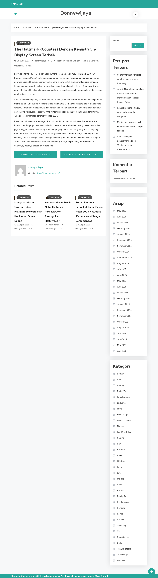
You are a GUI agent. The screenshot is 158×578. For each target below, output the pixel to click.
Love (119, 473)
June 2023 (122, 339)
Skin (119, 531)
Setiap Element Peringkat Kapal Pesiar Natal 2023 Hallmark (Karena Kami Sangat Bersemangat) (89, 212)
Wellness (121, 560)
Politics (120, 490)
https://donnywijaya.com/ (48, 173)
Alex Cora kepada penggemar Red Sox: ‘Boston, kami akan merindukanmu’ (126, 143)
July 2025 (121, 269)
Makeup (120, 479)
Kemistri (95, 61)
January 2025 (123, 304)
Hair (119, 444)
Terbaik (28, 66)
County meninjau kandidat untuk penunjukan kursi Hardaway (129, 79)
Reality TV (121, 496)
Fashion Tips (122, 414)
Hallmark (85, 61)
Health (120, 455)
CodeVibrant (101, 576)
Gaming (120, 438)
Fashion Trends (124, 420)
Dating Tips (122, 391)
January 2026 (123, 234)
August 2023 (123, 328)
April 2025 (121, 287)
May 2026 (121, 211)
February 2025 (123, 298)
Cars (119, 379)
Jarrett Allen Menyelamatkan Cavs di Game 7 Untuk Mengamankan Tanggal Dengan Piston (130, 95)
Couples (68, 61)
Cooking (120, 385)
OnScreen (19, 66)
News (119, 484)
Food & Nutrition (124, 432)
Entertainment (123, 397)
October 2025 (123, 252)
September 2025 (124, 257)
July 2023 (121, 333)
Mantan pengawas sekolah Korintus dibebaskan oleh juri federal (130, 126)
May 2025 (121, 281)
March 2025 (122, 292)
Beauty (120, 374)
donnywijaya (40, 61)
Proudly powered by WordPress (56, 576)
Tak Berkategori (124, 549)
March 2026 (122, 222)
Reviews (121, 508)
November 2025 (124, 246)
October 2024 (123, 322)
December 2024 (124, 310)
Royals (120, 514)
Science (120, 520)
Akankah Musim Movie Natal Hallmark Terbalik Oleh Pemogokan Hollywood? (58, 212)
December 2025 (124, 240)
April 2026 (121, 217)
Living (119, 467)
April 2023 (121, 351)
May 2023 (121, 345)
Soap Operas (123, 537)
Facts (119, 409)
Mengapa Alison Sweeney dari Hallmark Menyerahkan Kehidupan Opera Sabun (28, 212)
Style (119, 543)
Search (116, 40)
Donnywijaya (75, 13)
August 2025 (123, 263)
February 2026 (123, 228)
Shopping (121, 525)
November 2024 (124, 316)
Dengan (76, 61)
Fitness (120, 426)
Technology (122, 555)
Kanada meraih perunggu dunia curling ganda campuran (128, 112)
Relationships (123, 502)
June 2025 (122, 275)
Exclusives (121, 403)
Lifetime (121, 461)
